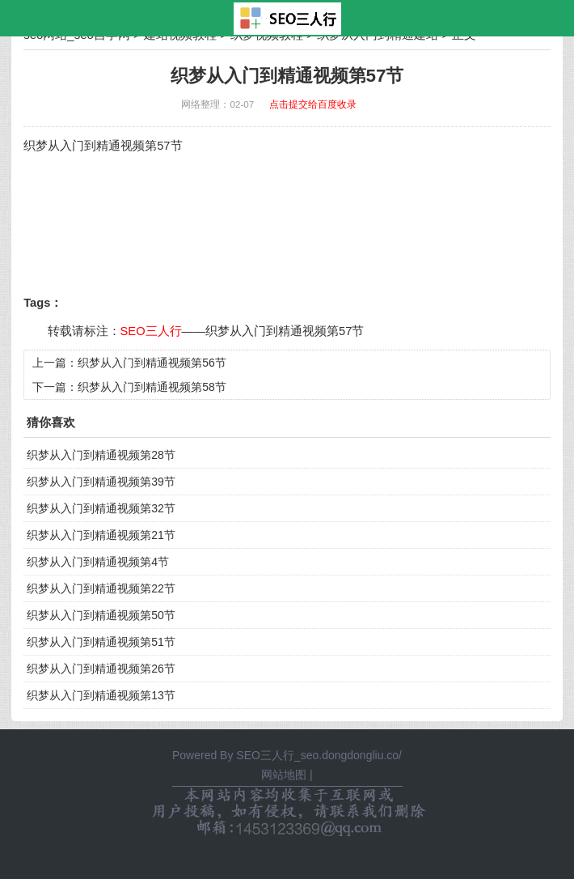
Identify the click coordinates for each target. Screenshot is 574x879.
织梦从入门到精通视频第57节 (284, 331)
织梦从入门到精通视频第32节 (101, 508)
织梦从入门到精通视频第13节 (101, 695)
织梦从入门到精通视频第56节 (152, 362)
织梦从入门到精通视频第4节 (98, 561)
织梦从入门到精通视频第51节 (101, 641)
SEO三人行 (151, 331)
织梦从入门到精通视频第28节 (101, 454)
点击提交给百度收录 (313, 104)
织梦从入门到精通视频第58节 (152, 386)
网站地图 (283, 774)
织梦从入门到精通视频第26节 (101, 668)
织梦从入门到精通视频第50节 (101, 615)
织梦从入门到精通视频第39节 (101, 481)
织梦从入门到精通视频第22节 (101, 588)
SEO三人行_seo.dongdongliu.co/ (319, 755)
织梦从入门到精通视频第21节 (101, 535)
